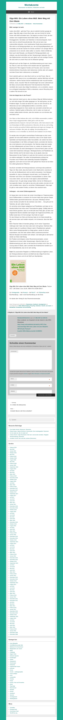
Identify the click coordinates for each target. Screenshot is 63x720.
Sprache (12, 695)
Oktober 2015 (13, 524)
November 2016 (14, 508)
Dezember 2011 (14, 598)
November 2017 (14, 490)
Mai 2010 (12, 623)
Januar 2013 (13, 575)
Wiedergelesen (13, 698)
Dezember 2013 (14, 557)
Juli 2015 (12, 527)
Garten (11, 659)
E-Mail (12, 385)
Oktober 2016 (13, 509)
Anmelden (12, 707)
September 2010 (14, 616)
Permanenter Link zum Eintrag (23, 307)
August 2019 (13, 468)
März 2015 (12, 531)
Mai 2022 (12, 449)
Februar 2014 (13, 554)
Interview (12, 668)
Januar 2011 (13, 609)
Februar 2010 (13, 629)
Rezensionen (29, 304)
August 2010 (13, 618)
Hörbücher (12, 664)
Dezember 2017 (14, 488)
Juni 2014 (12, 547)
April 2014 (12, 550)
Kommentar (14, 351)
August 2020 (13, 460)
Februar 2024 (13, 447)
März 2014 (12, 552)
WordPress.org (13, 713)
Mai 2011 (12, 604)
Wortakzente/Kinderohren (23, 317)
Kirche (11, 670)
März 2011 (12, 605)
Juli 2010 (12, 620)
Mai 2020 (12, 461)
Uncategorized (42, 304)
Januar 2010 (13, 630)
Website (13, 391)
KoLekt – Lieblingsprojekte (16, 671)
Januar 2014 (13, 556)
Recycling (32, 305)
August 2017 (13, 495)
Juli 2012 (12, 586)
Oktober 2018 (13, 479)
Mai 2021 (12, 454)
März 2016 (12, 520)
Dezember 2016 (14, 506)
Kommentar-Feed (14, 711)
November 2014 (14, 538)
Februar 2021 (13, 456)
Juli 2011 (12, 602)
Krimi (11, 675)
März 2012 (12, 593)
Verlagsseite (15, 292)
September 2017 (14, 493)
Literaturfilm (13, 677)
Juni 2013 (12, 566)
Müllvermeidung (26, 305)
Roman (11, 691)
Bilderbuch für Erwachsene (16, 647)
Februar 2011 (13, 607)
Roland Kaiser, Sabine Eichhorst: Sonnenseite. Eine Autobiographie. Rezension (29, 431)
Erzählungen (13, 657)
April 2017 (12, 500)
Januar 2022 (13, 451)
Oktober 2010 (13, 614)
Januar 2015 (13, 534)
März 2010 (12, 627)
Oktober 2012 (13, 581)
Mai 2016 (12, 517)
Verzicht (43, 305)
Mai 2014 (12, 549)
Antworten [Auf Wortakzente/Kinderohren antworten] (13, 335)
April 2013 (12, 570)
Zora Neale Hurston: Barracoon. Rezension (20, 429)
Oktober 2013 (13, 561)
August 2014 (13, 543)
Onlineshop (42, 292)
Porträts (12, 679)
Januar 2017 (13, 504)
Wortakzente (31, 5)
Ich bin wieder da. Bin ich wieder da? (19, 433)
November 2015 (14, 522)
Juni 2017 (12, 499)
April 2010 (12, 625)
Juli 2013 (12, 565)
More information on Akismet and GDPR (41, 373)
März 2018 (12, 484)
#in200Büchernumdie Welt (16, 645)
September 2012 (14, 582)
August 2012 (13, 584)
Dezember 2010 (14, 611)
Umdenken (38, 305)
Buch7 (33, 292)
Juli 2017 (12, 497)
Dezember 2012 (14, 577)
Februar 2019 (13, 476)
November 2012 (14, 579)
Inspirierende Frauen (15, 666)
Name (12, 378)
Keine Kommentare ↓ (38, 23)
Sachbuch (35, 304)
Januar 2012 (13, 597)
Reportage (12, 686)
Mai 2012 (12, 589)
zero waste (48, 305)
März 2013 (12, 572)
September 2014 (14, 541)
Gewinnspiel (13, 663)
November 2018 (14, 477)
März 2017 (12, 502)
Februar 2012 (13, 595)
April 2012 (12, 591)
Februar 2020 (13, 463)
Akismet (26, 373)
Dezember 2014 (14, 536)
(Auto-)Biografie (14, 643)
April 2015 (12, 529)
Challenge (12, 652)
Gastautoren (13, 661)
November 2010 (14, 613)
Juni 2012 (12, 588)
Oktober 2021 (13, 452)
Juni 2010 (12, 621)
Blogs (11, 650)
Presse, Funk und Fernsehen (17, 682)
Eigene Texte (13, 654)
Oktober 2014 (13, 540)
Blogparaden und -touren (16, 648)
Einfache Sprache (14, 656)
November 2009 (14, 634)
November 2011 (14, 600)
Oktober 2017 (13, 492)
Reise (11, 684)
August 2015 (13, 525)
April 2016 (12, 518)
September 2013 (14, 563)
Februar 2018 (13, 486)
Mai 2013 (12, 568)
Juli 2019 (12, 470)
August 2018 (13, 481)
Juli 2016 (12, 513)
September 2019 (14, 467)
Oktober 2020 (13, 458)
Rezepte (12, 689)
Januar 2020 (13, 465)
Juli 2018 (12, 483)
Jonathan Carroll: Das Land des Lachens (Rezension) (23, 438)
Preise (11, 680)
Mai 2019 (12, 472)
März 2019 (12, 474)
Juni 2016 (12, 515)
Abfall (20, 305)
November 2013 (14, 559)
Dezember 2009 (14, 632)
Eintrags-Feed (13, 709)
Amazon (25, 292)
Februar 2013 (13, 573)
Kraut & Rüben (13, 673)
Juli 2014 (12, 545)
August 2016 (13, 511)
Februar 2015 (13, 532)
